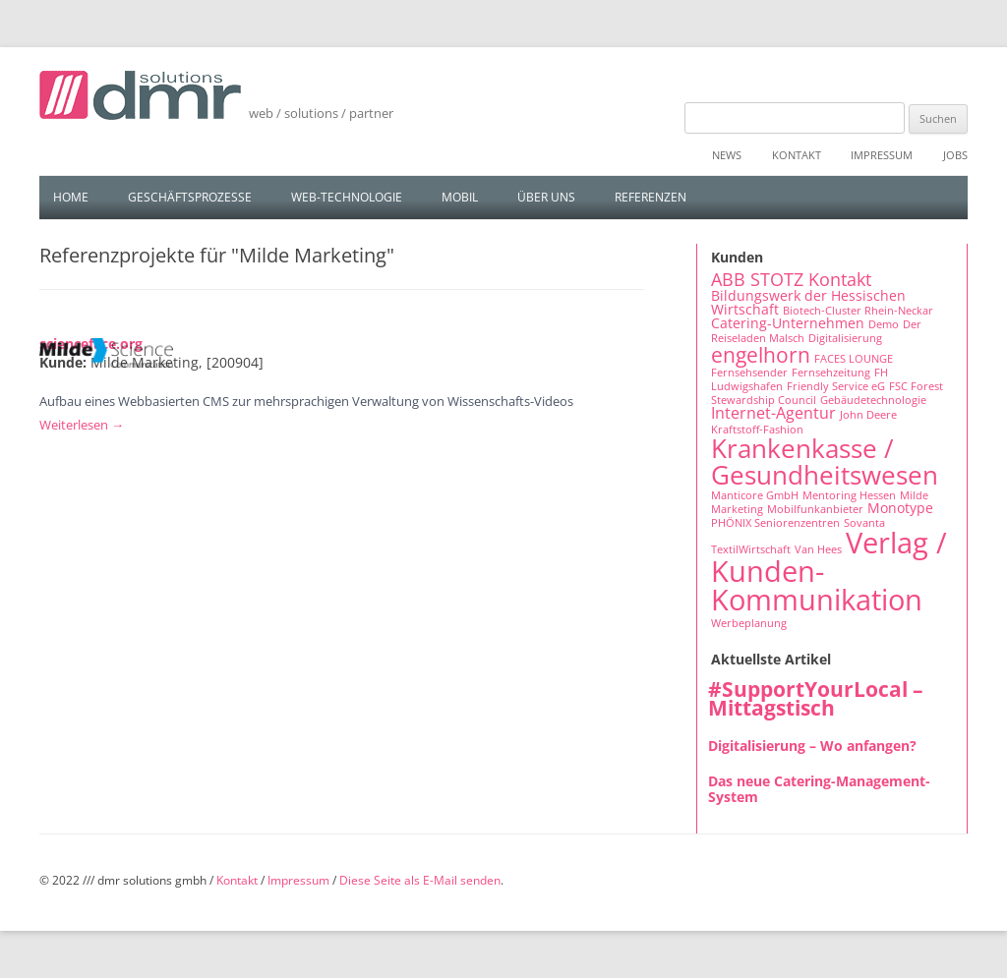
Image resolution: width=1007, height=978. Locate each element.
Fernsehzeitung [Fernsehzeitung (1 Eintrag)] (831, 372)
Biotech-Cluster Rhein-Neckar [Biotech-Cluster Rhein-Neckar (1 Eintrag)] (858, 310)
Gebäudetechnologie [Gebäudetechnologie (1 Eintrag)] (873, 400)
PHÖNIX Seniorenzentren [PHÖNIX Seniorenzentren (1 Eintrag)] (775, 523)
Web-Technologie (346, 197)
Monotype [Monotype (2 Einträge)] (900, 507)
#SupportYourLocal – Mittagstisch (815, 698)
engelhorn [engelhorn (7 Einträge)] (760, 354)
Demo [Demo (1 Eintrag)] (883, 324)
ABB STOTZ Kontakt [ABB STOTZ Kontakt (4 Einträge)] (791, 279)
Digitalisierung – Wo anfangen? (812, 745)
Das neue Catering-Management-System (819, 789)
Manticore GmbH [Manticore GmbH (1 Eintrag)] (755, 495)
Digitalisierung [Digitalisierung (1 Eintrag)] (845, 338)
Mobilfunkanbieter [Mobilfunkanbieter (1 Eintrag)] (815, 509)
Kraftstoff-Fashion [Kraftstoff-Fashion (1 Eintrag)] (757, 429)
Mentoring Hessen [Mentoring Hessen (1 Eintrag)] (849, 495)
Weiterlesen (81, 424)
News (726, 154)
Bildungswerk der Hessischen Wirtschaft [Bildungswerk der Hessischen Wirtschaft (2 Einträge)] (808, 302)
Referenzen (650, 197)
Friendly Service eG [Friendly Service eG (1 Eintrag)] (836, 386)
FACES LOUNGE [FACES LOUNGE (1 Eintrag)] (853, 359)
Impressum (882, 154)
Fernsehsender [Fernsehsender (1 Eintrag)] (749, 372)
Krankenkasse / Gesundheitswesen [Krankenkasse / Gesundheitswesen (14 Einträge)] (824, 461)
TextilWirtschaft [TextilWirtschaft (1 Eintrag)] (751, 549)
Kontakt (796, 154)
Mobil (460, 197)
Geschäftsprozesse (190, 197)
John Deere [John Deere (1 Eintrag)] (868, 415)
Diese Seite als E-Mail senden (420, 880)
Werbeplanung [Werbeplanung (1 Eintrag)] (749, 623)
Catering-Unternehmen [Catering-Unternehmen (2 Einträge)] (787, 323)
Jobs (955, 154)
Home (71, 197)
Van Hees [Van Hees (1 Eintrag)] (818, 549)
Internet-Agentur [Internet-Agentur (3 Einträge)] (773, 413)
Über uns (546, 197)
